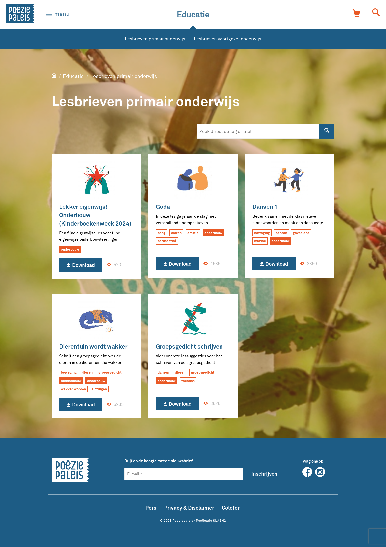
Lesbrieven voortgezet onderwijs (227, 38)
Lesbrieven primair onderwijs (155, 38)
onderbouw (70, 249)
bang (161, 233)
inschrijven (264, 474)
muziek (260, 241)
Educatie (193, 14)
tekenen (188, 381)
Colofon (231, 507)
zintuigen (99, 389)
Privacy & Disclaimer (189, 507)
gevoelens (301, 233)
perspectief (167, 241)
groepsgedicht (110, 372)
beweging (262, 233)
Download (81, 265)
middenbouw (71, 381)
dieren (176, 233)
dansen (281, 233)
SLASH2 (219, 520)
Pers (150, 507)
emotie (193, 233)
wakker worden (73, 389)
